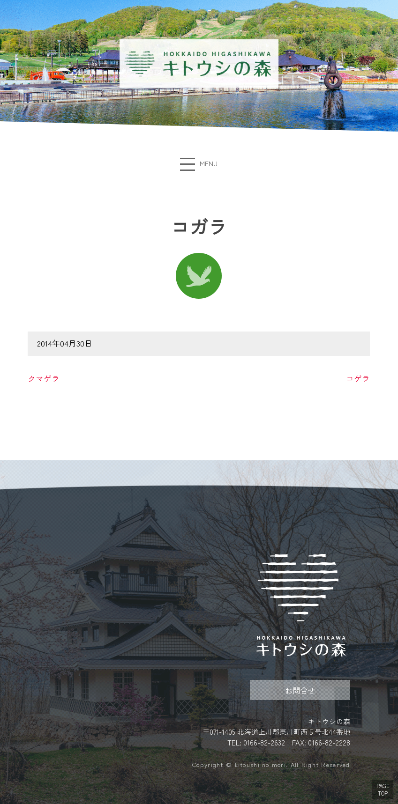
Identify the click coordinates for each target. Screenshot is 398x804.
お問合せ (300, 690)
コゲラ (358, 378)
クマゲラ (44, 378)
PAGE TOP (383, 789)
